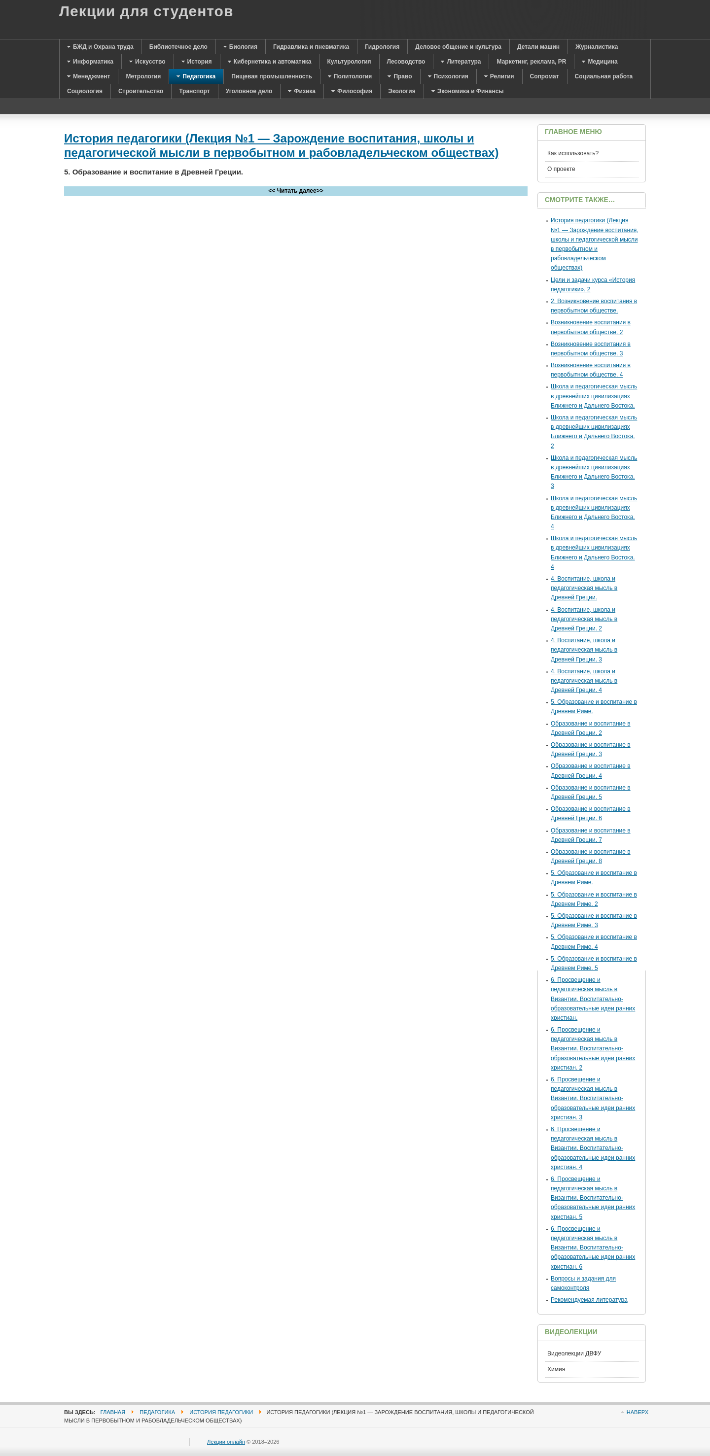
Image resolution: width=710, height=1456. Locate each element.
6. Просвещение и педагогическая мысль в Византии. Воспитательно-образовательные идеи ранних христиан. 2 (593, 1048)
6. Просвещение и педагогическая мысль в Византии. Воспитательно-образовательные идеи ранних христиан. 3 (593, 1098)
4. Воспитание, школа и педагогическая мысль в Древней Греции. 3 (584, 649)
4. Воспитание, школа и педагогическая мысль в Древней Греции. (584, 588)
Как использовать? (573, 153)
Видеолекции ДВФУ (574, 1353)
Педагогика (157, 1412)
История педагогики (221, 1412)
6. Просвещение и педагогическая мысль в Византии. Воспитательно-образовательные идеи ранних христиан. (593, 998)
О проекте (561, 169)
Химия (556, 1369)
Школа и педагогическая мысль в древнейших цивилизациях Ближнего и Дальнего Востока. (594, 396)
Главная (113, 1412)
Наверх (637, 1412)
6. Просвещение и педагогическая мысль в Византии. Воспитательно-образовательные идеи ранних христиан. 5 (593, 1198)
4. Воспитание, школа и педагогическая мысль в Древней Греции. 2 (584, 619)
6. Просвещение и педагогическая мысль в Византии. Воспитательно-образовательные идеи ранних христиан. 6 (593, 1247)
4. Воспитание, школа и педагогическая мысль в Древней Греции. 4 (584, 680)
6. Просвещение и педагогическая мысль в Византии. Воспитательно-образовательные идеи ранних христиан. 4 (593, 1148)
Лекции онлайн (226, 1442)
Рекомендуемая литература (589, 1299)
